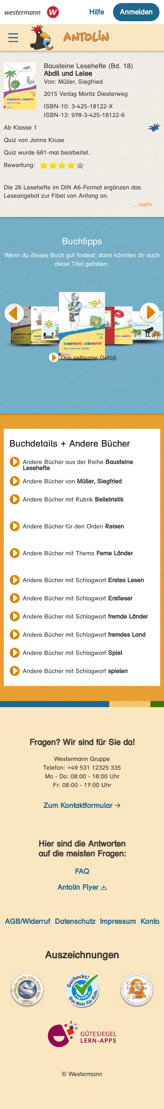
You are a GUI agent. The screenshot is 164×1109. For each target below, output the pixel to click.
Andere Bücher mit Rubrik (73, 499)
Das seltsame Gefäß (89, 357)
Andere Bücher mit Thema (78, 553)
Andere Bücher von (72, 481)
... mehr (142, 204)
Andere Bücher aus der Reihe (78, 462)
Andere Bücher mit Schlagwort (83, 580)
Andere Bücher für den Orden (73, 526)
